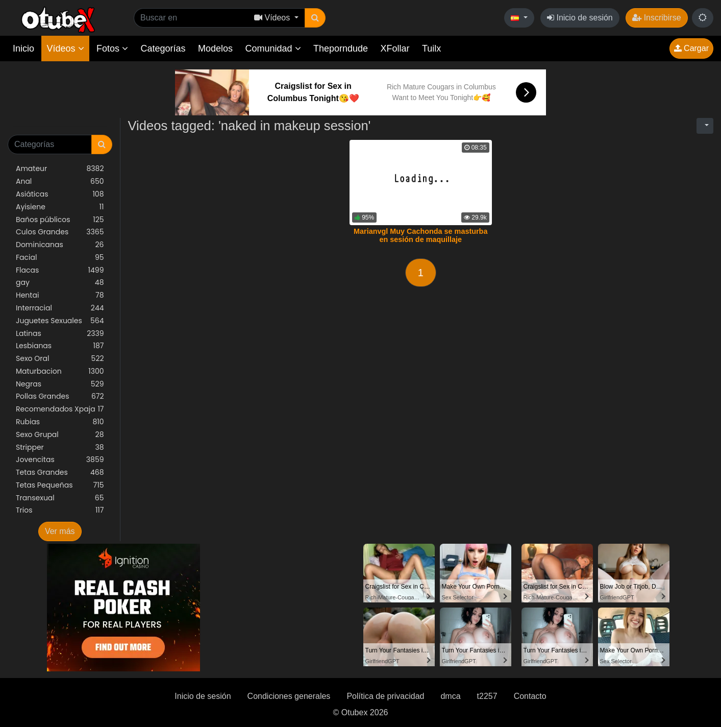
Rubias (60, 422)
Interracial (60, 308)
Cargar (691, 48)
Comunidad (273, 48)
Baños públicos (60, 219)
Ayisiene (60, 207)
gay (60, 282)
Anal (60, 181)
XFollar (395, 48)
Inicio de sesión (580, 17)
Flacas (60, 270)
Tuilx (431, 48)
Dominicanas (60, 244)
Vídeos (65, 48)
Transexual (60, 498)
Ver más (60, 531)
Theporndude (340, 48)
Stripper (60, 447)
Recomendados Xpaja (60, 409)
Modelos (215, 48)
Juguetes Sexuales (60, 321)
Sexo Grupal (60, 434)
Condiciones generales (289, 696)
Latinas (60, 333)
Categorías (162, 48)
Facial (60, 257)
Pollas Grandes (60, 396)
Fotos (112, 48)
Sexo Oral (60, 358)
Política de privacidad (385, 696)
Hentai (60, 295)
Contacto (530, 696)
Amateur (60, 168)
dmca (450, 696)
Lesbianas (60, 346)
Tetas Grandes (60, 472)
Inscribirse (656, 17)
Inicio (23, 48)
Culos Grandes (60, 232)
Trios (60, 510)
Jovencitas (60, 459)
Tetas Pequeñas (60, 485)
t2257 (487, 696)
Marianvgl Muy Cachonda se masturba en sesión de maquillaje (420, 235)
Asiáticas (60, 194)
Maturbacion (60, 371)
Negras (60, 384)
